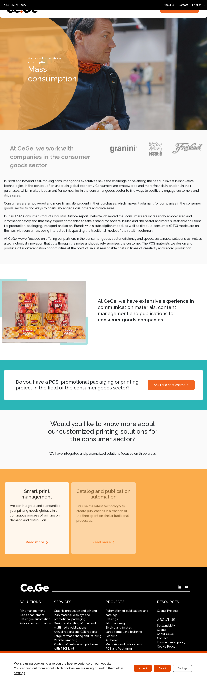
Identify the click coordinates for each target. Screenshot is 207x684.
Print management (32, 610)
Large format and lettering (124, 631)
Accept (136, 668)
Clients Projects (167, 610)
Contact (183, 4)
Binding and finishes (119, 627)
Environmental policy (171, 642)
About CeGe (165, 634)
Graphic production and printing (75, 610)
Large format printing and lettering (77, 636)
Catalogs (112, 619)
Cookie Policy (166, 646)
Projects (139, 20)
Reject (159, 668)
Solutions (90, 20)
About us (169, 4)
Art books (112, 640)
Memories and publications (124, 644)
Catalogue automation (35, 619)
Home (32, 58)
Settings (181, 668)
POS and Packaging (119, 648)
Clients (161, 629)
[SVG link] (22, 21)
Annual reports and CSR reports (75, 631)
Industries (116, 20)
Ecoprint (111, 636)
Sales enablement (32, 615)
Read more (35, 542)
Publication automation (35, 623)
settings (27, 673)
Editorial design (116, 623)
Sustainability (166, 625)
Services (64, 20)
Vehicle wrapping (65, 640)
